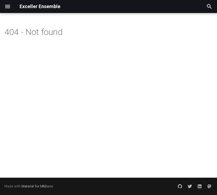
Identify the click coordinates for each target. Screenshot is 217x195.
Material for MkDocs (37, 186)
